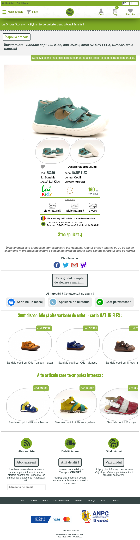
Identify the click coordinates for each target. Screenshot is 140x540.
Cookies (78, 500)
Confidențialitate (61, 500)
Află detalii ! (70, 462)
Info (22, 500)
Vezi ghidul (114, 462)
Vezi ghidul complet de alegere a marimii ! (70, 280)
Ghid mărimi (8, 3)
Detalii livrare (22, 3)
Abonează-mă (26, 462)
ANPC (103, 500)
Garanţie (91, 500)
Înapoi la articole (17, 37)
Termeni (33, 500)
